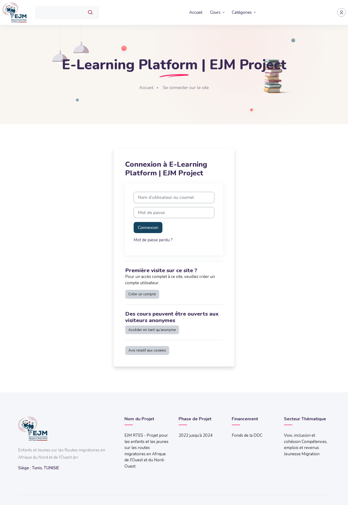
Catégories (242, 12)
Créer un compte (142, 294)
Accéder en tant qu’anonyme (152, 329)
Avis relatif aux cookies (147, 350)
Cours (215, 12)
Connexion (148, 227)
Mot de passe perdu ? (153, 240)
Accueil (196, 12)
